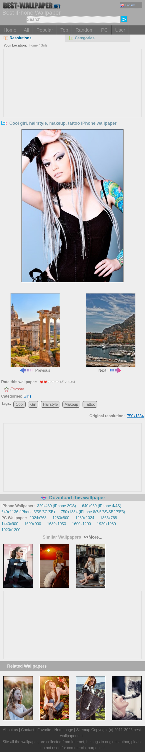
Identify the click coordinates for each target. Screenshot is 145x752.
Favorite (17, 389)
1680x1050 (56, 524)
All (26, 30)
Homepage (63, 730)
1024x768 (38, 518)
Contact (27, 730)
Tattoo (90, 404)
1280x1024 (84, 518)
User (120, 30)
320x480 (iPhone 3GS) (56, 506)
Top (64, 30)
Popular (45, 30)
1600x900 (32, 524)
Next (111, 332)
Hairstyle (50, 404)
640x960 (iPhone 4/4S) (101, 506)
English (127, 5)
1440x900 (9, 524)
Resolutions (18, 38)
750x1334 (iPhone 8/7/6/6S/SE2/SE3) (93, 512)
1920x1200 (10, 530)
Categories (82, 38)
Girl (33, 404)
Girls (44, 45)
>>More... (92, 537)
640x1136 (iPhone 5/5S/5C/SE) (28, 512)
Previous (35, 332)
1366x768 (108, 518)
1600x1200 (81, 524)
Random (85, 30)
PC (104, 30)
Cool (19, 404)
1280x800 (60, 518)
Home (10, 30)
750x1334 (135, 416)
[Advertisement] (72, 85)
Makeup (71, 404)
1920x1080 (106, 524)
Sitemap (83, 730)
